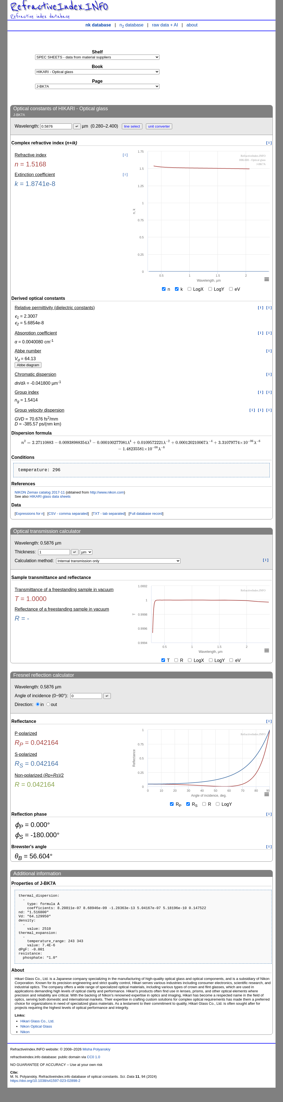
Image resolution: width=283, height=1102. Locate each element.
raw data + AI (165, 25)
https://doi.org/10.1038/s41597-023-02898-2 (45, 1095)
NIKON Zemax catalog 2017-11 (40, 493)
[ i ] (269, 143)
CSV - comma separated (68, 515)
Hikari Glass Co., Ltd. (37, 1035)
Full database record (146, 515)
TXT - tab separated (109, 515)
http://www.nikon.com (107, 493)
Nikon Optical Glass (36, 1041)
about (192, 25)
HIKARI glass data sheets (50, 497)
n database (132, 25)
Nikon (25, 1046)
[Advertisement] (231, 67)
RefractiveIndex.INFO (59, 6)
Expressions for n (29, 515)
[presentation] (141, 445)
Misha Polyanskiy (96, 1063)
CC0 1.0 (93, 1071)
